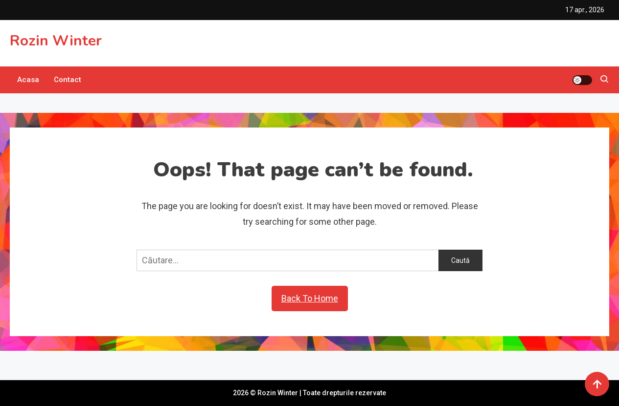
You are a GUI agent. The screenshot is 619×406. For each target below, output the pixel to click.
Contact (67, 79)
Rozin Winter (56, 41)
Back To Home (309, 298)
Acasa (28, 79)
